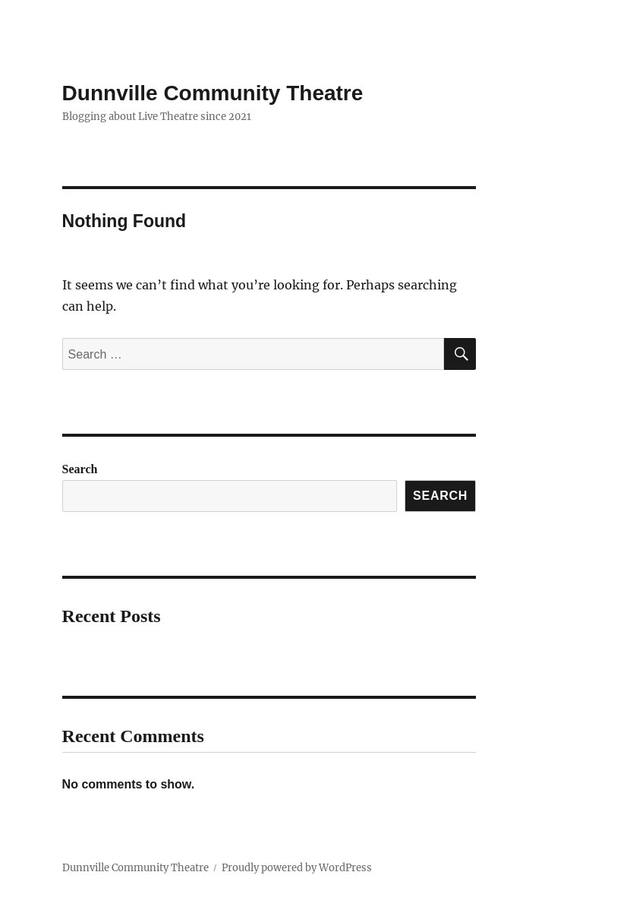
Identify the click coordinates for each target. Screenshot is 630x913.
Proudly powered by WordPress (297, 867)
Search (80, 469)
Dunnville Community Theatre (213, 93)
